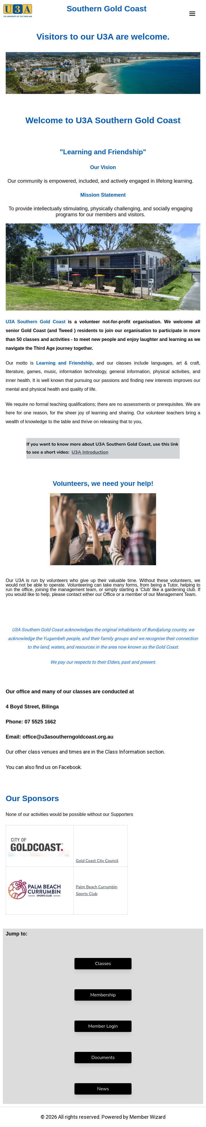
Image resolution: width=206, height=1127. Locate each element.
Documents (103, 1057)
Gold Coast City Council (97, 860)
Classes (103, 964)
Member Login (103, 1026)
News (103, 1089)
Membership (103, 995)
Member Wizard (147, 1117)
